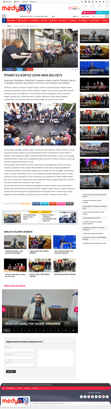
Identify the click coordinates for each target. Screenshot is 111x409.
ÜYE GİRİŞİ (85, 16)
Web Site (8, 362)
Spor (44, 20)
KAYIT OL (76, 16)
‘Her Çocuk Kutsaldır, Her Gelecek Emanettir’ (92, 71)
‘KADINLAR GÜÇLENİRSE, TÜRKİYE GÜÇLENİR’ (91, 201)
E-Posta (10, 354)
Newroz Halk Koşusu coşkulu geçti (94, 152)
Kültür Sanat (95, 20)
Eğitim (53, 20)
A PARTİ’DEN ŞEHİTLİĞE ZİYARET (91, 218)
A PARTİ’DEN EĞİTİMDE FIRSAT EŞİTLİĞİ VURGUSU (93, 213)
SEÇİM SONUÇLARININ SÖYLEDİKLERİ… (93, 233)
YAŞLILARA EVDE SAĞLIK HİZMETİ (92, 55)
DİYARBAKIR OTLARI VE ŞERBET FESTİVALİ (94, 243)
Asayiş (105, 20)
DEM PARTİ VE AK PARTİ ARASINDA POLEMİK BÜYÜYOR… (92, 223)
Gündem (11, 20)
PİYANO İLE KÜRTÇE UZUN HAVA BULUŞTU (25, 26)
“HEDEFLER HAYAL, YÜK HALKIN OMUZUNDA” (42, 16)
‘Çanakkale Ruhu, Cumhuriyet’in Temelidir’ (92, 185)
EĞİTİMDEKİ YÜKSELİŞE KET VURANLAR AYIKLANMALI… (93, 228)
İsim (9, 347)
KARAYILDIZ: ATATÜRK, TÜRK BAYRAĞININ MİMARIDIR (94, 238)
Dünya (73, 20)
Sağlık (63, 20)
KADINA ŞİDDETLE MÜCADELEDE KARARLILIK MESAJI (94, 207)
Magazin (83, 20)
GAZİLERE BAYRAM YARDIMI (94, 121)
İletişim (25, 2)
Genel (9, 26)
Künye (16, 2)
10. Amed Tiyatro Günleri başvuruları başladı (92, 169)
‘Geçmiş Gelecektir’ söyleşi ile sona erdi (94, 88)
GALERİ (89, 13)
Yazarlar (33, 2)
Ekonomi (34, 20)
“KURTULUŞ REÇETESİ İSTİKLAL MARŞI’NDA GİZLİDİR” (94, 195)
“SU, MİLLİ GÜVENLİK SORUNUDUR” (91, 136)
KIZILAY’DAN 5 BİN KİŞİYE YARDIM (93, 104)
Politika (22, 20)
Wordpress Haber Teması (57, 403)
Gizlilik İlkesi (7, 2)
